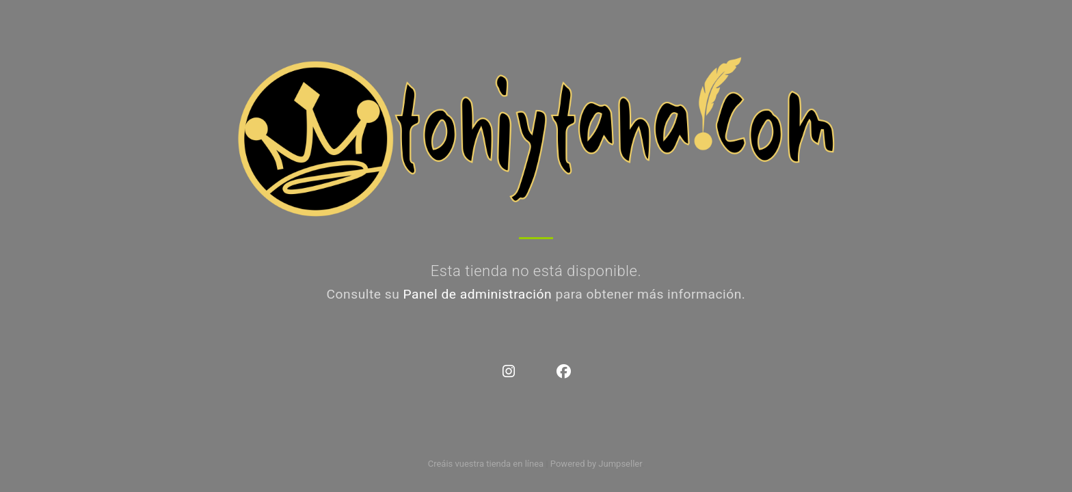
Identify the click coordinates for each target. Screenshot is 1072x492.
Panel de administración (477, 294)
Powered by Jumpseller (596, 464)
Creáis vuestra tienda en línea (486, 464)
